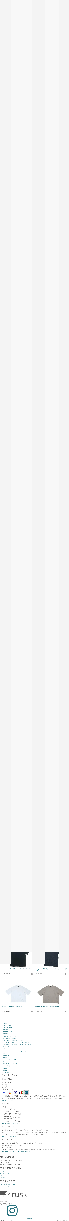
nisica (4, 1049)
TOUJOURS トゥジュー (9, 1059)
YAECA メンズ (7, 1025)
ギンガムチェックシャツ (10, 1063)
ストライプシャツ (8, 1066)
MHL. (4, 1053)
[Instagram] (16, 1218)
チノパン (5, 1070)
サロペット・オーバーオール (11, 1072)
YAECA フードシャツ (9, 1034)
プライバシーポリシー (6, 1186)
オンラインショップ (5, 1173)
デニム (5, 1068)
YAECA (5, 1023)
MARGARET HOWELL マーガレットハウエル (15, 1051)
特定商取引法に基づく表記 (7, 1184)
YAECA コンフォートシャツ (11, 1036)
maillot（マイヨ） (8, 1046)
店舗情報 (2, 1177)
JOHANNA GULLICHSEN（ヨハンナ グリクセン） (17, 1044)
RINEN (5, 1057)
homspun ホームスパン (9, 1038)
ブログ (2, 1175)
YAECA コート (7, 1029)
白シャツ (5, 1061)
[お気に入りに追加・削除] (32, 974)
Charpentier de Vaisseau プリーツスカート (15, 1040)
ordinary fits (6, 1055)
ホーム (2, 1171)
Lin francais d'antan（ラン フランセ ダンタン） (16, 1042)
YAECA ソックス (7, 1032)
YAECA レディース (8, 1027)
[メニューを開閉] (64, 3)
